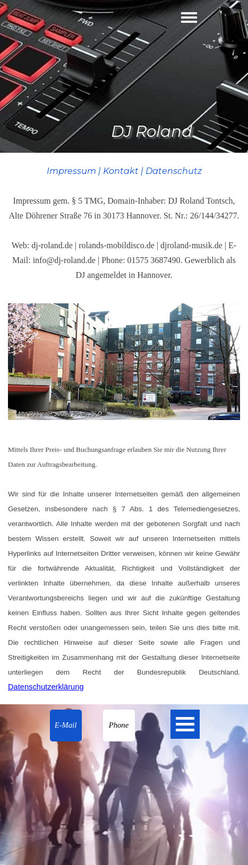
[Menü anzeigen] (189, 17)
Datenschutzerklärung (46, 687)
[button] (66, 725)
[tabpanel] (124, 222)
